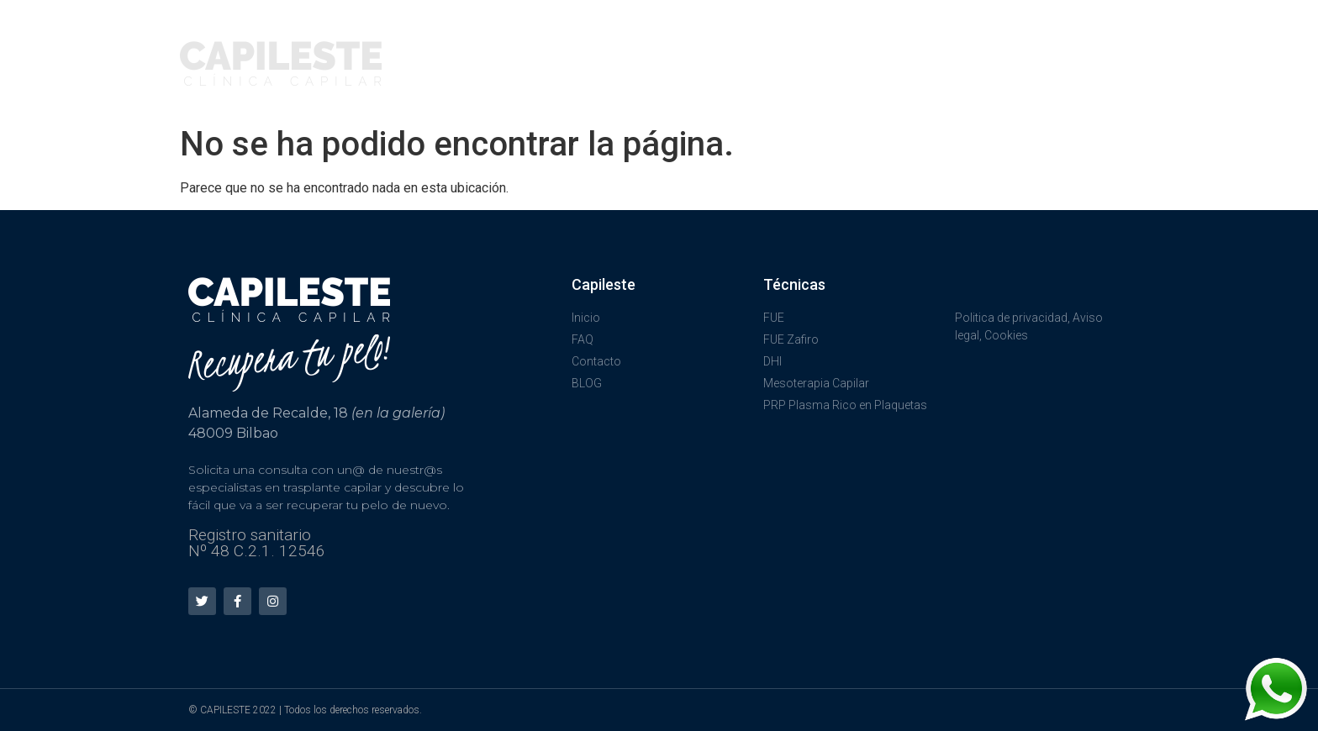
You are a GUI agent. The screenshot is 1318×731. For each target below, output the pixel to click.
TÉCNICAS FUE (620, 42)
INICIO (517, 41)
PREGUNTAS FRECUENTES (920, 41)
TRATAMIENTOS (758, 42)
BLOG (1105, 75)
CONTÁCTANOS (1074, 41)
